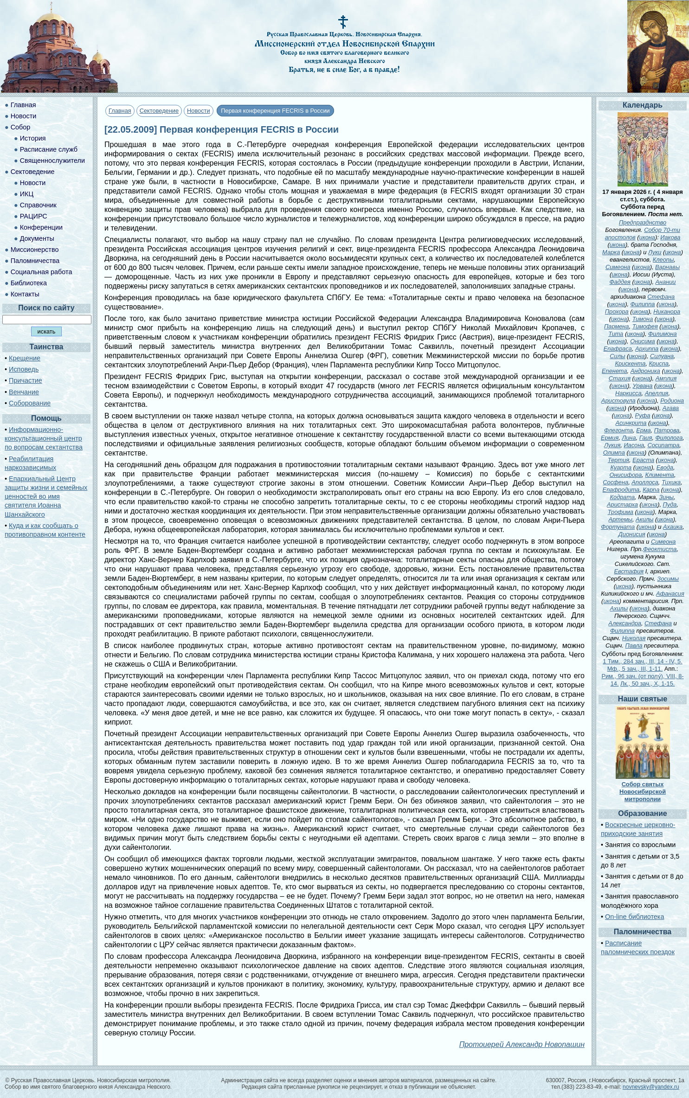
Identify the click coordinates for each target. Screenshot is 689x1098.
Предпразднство (642, 222)
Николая (633, 638)
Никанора (666, 311)
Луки (654, 252)
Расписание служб (48, 149)
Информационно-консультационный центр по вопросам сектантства (44, 438)
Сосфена (615, 482)
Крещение (24, 358)
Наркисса (628, 393)
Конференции (41, 227)
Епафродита (621, 489)
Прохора (617, 311)
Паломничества (35, 260)
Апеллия (657, 393)
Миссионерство (35, 249)
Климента (659, 474)
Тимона (642, 318)
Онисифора (626, 474)
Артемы (620, 519)
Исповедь (24, 369)
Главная (120, 110)
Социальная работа (41, 272)
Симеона (618, 266)
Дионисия (631, 534)
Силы (617, 356)
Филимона (662, 333)
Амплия (666, 378)
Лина (629, 437)
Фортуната (618, 526)
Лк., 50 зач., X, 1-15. (647, 683)
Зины (666, 497)
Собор (21, 127)
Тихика (671, 482)
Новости (198, 110)
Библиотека (29, 283)
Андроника (645, 370)
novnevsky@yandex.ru (651, 1087)
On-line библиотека (634, 916)
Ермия (609, 437)
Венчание (24, 392)
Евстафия (629, 571)
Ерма (643, 430)
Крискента (630, 363)
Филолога (669, 437)
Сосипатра (663, 445)
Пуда (670, 504)
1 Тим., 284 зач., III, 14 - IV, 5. (643, 661)
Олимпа (614, 452)
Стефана (661, 296)
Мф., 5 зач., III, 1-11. (635, 668)
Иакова (670, 237)
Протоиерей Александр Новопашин (522, 1044)
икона (647, 237)
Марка (611, 252)
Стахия (620, 378)
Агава (671, 408)
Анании (666, 281)
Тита (615, 333)
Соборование (30, 403)
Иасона (634, 445)
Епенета (614, 370)
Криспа (659, 363)
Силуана (662, 356)
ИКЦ (26, 194)
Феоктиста (659, 549)
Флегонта (618, 430)
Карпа (651, 489)
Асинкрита (631, 422)
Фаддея (619, 281)
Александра (624, 623)
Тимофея (645, 326)
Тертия (618, 459)
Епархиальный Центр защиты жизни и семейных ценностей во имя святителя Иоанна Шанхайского (46, 496)
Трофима (620, 511)
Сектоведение (159, 110)
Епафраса (618, 348)
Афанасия (670, 593)
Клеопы (663, 259)
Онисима (642, 341)
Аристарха (622, 504)
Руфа (642, 415)
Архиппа (646, 348)
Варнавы (667, 266)
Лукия (612, 445)
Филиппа (643, 304)
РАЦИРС (33, 216)
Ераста (643, 459)
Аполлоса (644, 482)
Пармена (616, 326)
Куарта (620, 467)
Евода (665, 467)
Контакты (25, 294)
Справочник (38, 205)
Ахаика (673, 526)
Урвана (643, 385)
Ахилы (619, 608)
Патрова (667, 430)
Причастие (25, 380)
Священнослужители (52, 160)
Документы (37, 238)
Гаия (645, 437)
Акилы (644, 519)
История (33, 138)
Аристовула (618, 400)
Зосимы (668, 578)
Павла (634, 645)
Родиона (672, 400)
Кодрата (622, 497)
